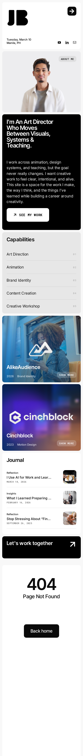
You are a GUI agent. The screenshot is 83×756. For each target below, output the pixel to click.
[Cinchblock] (41, 417)
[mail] (74, 42)
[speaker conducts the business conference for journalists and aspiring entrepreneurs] (69, 492)
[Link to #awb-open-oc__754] (72, 11)
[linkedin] (67, 42)
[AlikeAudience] (41, 349)
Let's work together (30, 543)
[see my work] (28, 215)
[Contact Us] (68, 548)
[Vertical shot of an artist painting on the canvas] (69, 513)
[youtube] (59, 42)
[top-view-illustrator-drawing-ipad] (69, 472)
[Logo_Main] (18, 8)
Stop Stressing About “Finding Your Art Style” (43, 519)
